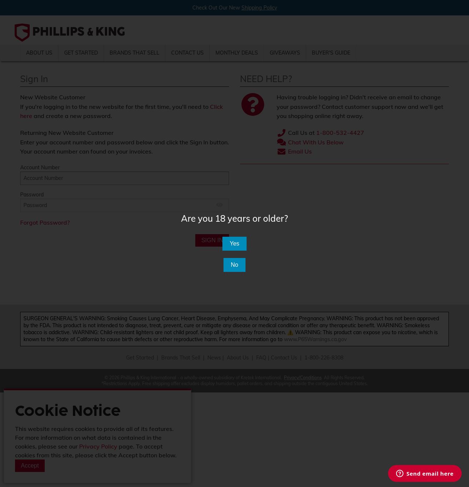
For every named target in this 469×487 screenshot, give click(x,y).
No (234, 265)
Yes (234, 243)
